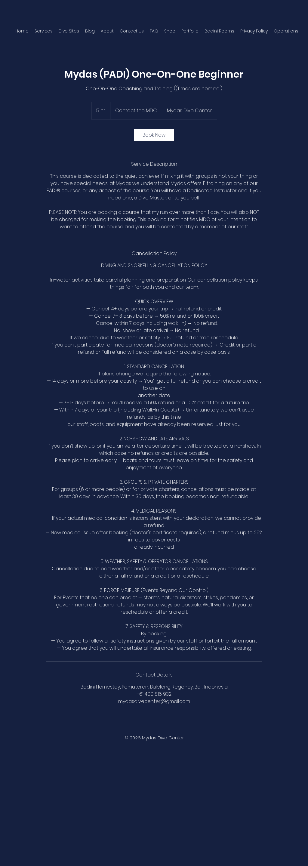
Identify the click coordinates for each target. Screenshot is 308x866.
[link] (154, 135)
